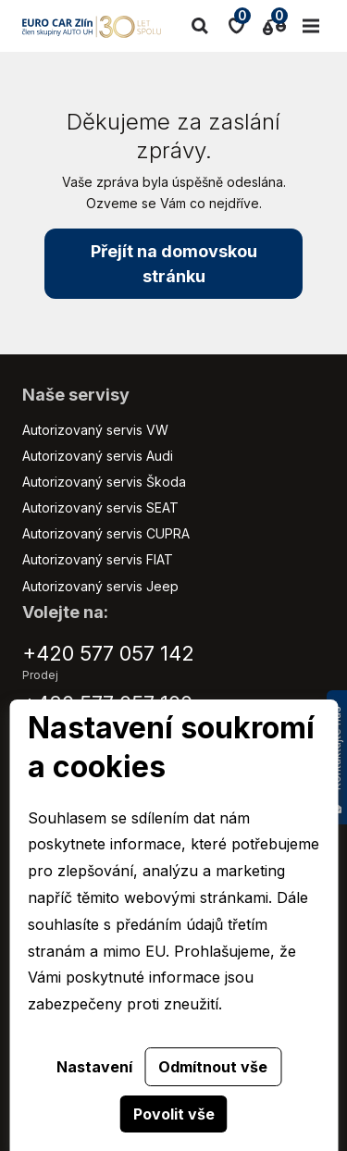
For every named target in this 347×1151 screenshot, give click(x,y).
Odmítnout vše (212, 1067)
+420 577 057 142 (108, 653)
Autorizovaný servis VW (95, 430)
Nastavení (94, 1067)
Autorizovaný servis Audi (97, 456)
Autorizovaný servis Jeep (100, 586)
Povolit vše (174, 1114)
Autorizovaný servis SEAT (100, 507)
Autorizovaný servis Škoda (104, 481)
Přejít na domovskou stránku (174, 263)
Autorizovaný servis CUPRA (106, 533)
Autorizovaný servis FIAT (97, 559)
